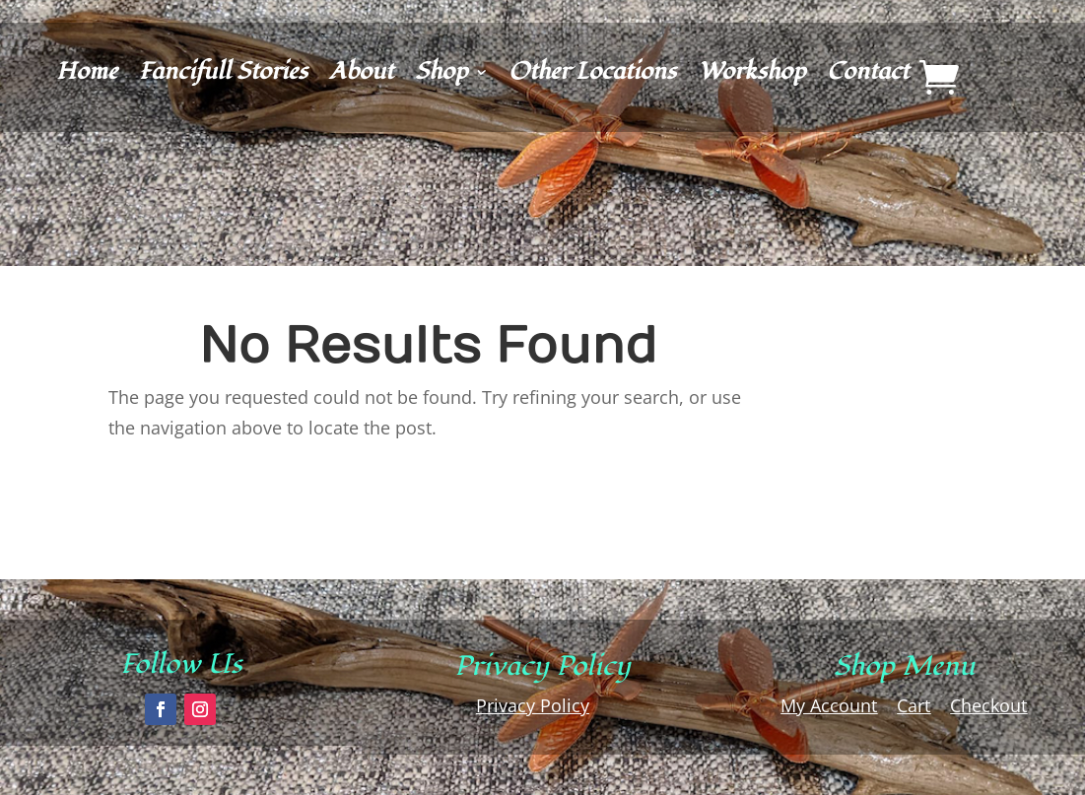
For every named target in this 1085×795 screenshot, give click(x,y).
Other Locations (592, 76)
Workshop (751, 76)
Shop (441, 76)
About (361, 76)
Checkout (988, 705)
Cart (913, 705)
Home (86, 76)
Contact (868, 76)
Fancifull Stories (223, 76)
